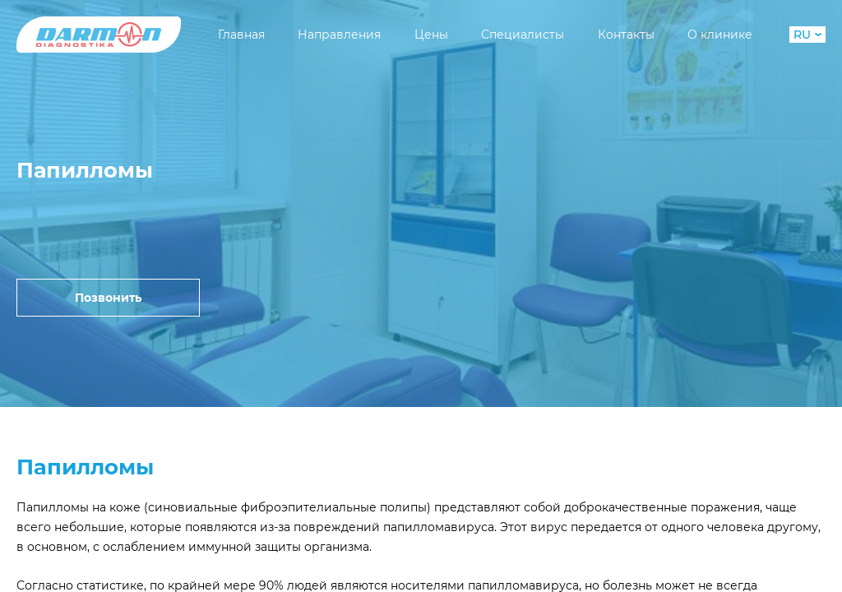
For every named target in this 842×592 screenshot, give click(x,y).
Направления (339, 34)
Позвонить (108, 297)
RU (807, 34)
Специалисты (522, 34)
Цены (431, 34)
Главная (241, 34)
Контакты (626, 34)
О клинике (719, 34)
